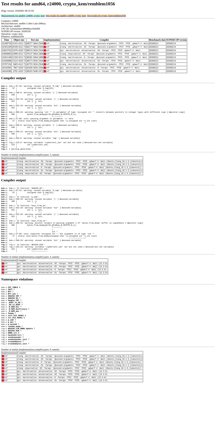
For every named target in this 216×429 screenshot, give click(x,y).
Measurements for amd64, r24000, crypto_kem (23, 15)
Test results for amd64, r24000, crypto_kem (66, 15)
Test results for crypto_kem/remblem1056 (106, 15)
